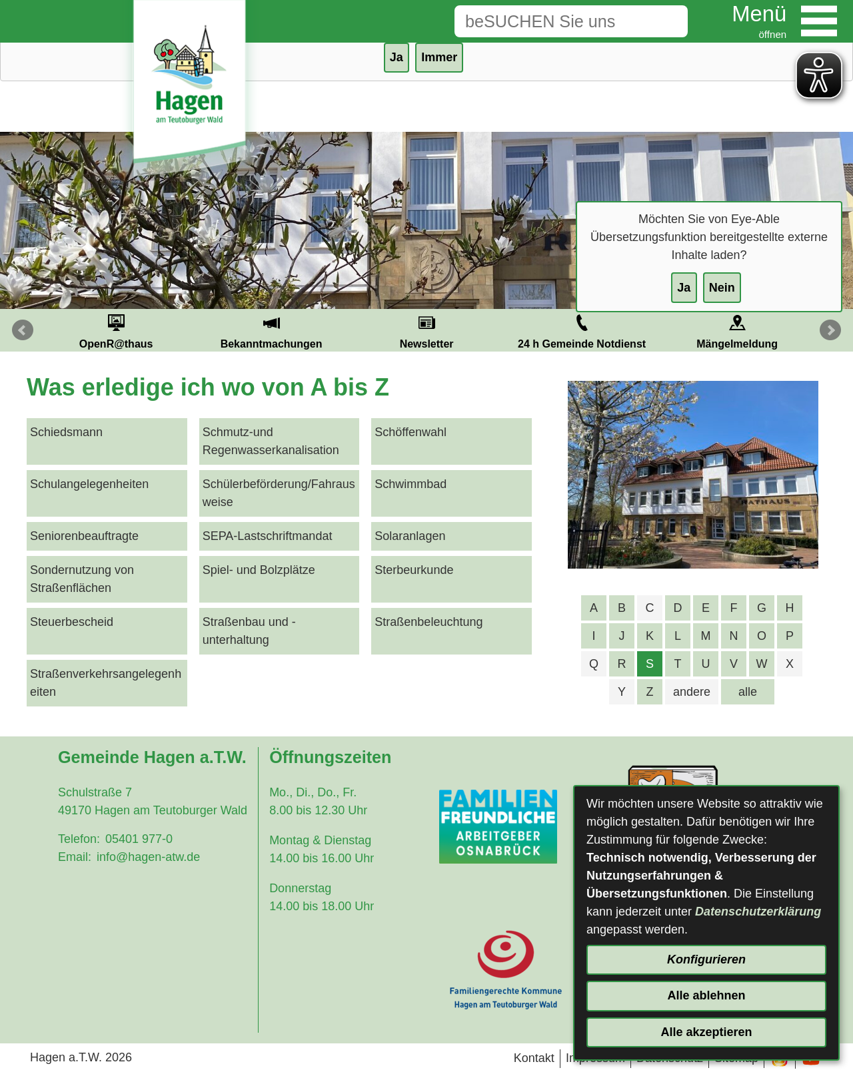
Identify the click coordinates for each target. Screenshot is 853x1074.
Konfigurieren (706, 959)
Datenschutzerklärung (758, 911)
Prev (22, 330)
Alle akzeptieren (706, 1032)
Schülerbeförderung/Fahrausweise (279, 493)
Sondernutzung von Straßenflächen (82, 579)
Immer (439, 57)
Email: (74, 857)
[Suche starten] (667, 21)
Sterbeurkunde (414, 570)
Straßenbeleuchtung (428, 622)
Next (830, 330)
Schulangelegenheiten (89, 484)
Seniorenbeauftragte (84, 536)
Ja (683, 287)
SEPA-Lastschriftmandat (268, 536)
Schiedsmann (66, 432)
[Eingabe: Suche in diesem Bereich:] (550, 21)
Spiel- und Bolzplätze (259, 570)
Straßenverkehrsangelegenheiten (105, 682)
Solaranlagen (410, 536)
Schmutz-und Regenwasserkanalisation (271, 441)
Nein (722, 287)
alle (747, 691)
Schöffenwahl (410, 432)
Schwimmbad (410, 484)
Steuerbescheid (71, 622)
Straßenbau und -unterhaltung (249, 631)
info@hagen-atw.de (148, 857)
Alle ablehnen (706, 995)
